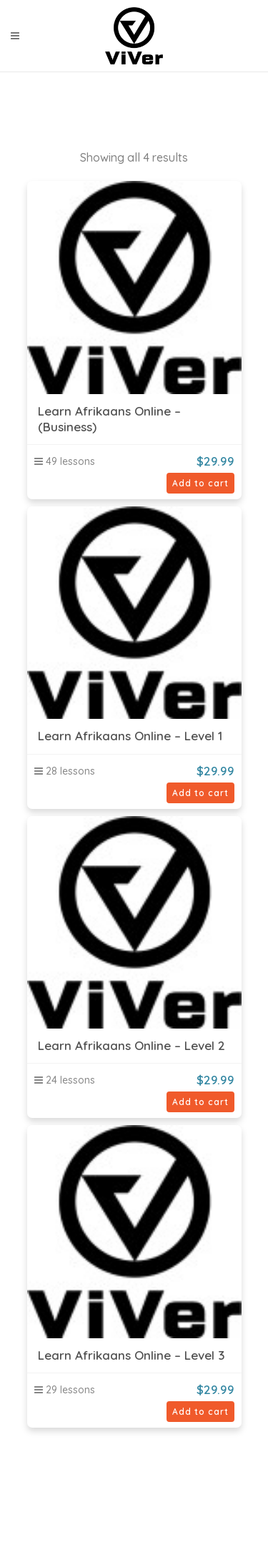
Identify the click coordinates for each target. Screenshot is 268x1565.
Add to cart (200, 483)
